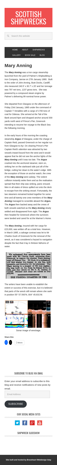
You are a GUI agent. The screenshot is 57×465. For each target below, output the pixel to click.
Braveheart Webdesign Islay (39, 460)
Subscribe (15, 403)
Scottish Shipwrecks (28, 17)
